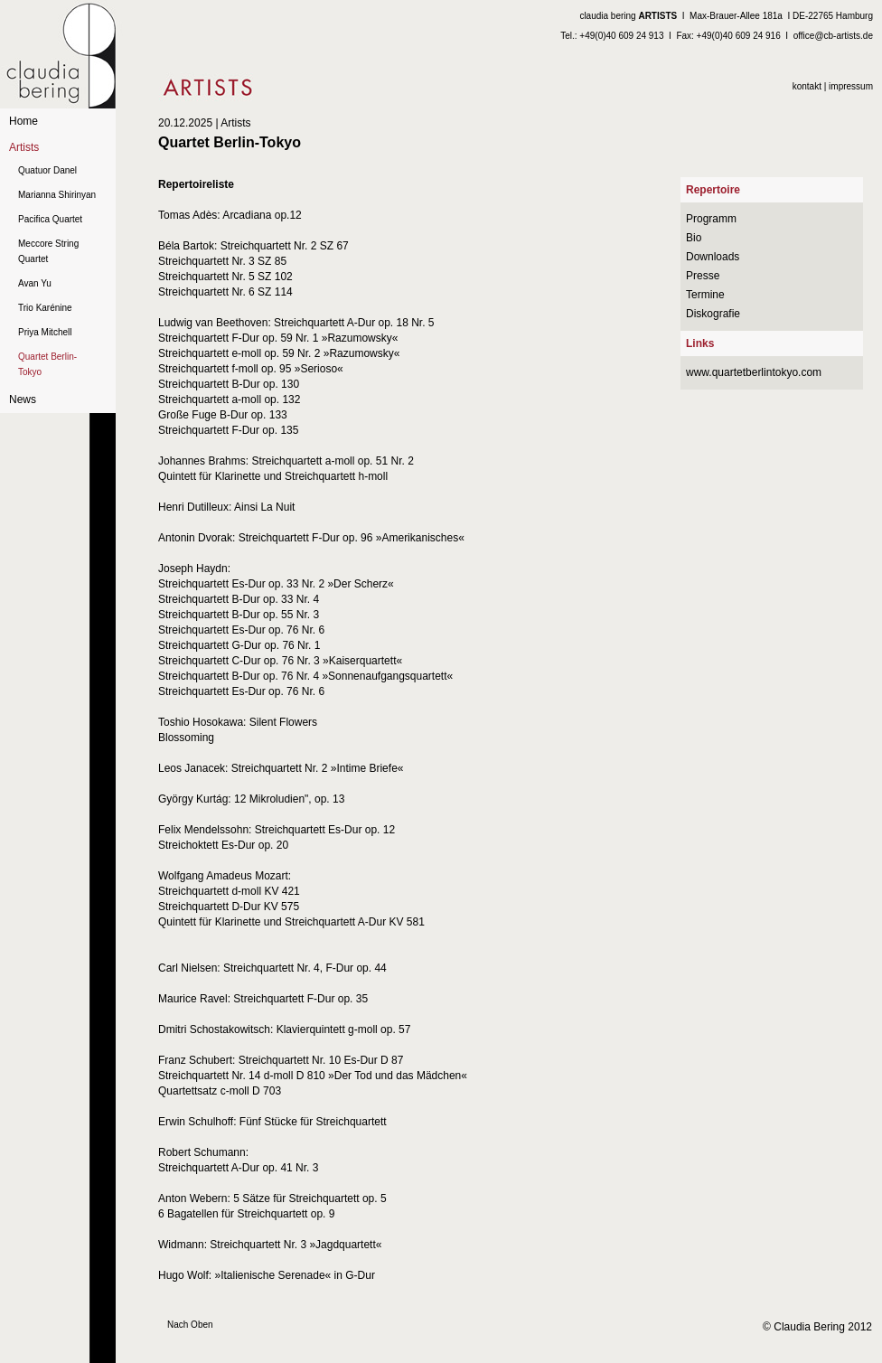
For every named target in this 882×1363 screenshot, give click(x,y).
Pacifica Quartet (50, 219)
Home (23, 121)
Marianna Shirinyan (57, 195)
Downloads (712, 256)
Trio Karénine (45, 308)
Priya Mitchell (44, 332)
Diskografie (713, 313)
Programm (711, 218)
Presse (702, 275)
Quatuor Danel (47, 170)
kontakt (807, 86)
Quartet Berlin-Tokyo (47, 364)
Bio (693, 237)
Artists (24, 147)
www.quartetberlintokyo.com (753, 372)
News (22, 399)
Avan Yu (35, 283)
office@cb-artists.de (833, 36)
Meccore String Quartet (48, 251)
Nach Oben (190, 1325)
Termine (705, 294)
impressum (851, 86)
